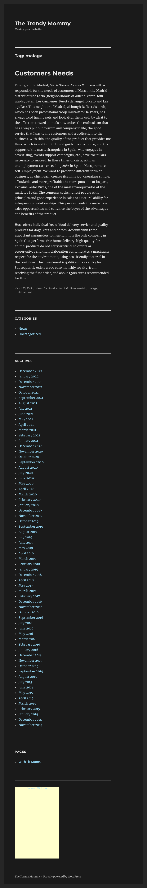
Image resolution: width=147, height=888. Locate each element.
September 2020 (31, 462)
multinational (23, 292)
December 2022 (30, 371)
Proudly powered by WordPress (62, 876)
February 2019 (29, 564)
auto (59, 288)
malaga (92, 288)
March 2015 (27, 703)
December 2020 (30, 446)
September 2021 (31, 398)
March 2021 (27, 430)
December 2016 (30, 601)
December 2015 (30, 655)
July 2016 (25, 623)
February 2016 (29, 644)
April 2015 (26, 698)
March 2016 (27, 639)
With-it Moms (30, 762)
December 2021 (30, 382)
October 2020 (29, 457)
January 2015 (28, 714)
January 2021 (28, 441)
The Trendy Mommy (43, 23)
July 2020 (26, 473)
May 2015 (26, 693)
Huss (73, 288)
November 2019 (30, 516)
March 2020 (28, 494)
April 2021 (26, 424)
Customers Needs (44, 73)
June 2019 (26, 542)
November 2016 (30, 607)
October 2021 (28, 392)
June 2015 (26, 687)
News (39, 288)
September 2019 (31, 526)
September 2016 (31, 618)
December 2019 (30, 510)
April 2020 (26, 489)
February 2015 (29, 709)
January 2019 (28, 569)
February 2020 (30, 500)
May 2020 (26, 483)
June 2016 (26, 628)
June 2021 (26, 414)
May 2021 (26, 419)
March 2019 (27, 559)
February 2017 (29, 596)
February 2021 (29, 435)
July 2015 (25, 682)
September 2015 (31, 671)
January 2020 (29, 505)
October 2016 (29, 612)
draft (66, 288)
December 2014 (30, 719)
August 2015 (28, 676)
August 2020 (28, 467)
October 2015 (28, 666)
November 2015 (30, 660)
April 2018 (26, 580)
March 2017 (27, 591)
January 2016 (28, 650)
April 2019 (26, 553)
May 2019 (26, 548)
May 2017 (26, 585)
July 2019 (25, 537)
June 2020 (26, 478)
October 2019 (29, 521)
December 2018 (30, 575)
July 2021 (25, 408)
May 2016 (26, 634)
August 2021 (28, 403)
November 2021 (30, 387)
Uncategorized (30, 334)
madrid (82, 288)
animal (50, 288)
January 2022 (29, 376)
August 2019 (28, 532)
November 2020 (31, 451)
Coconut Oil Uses (37, 788)
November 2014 (30, 725)
